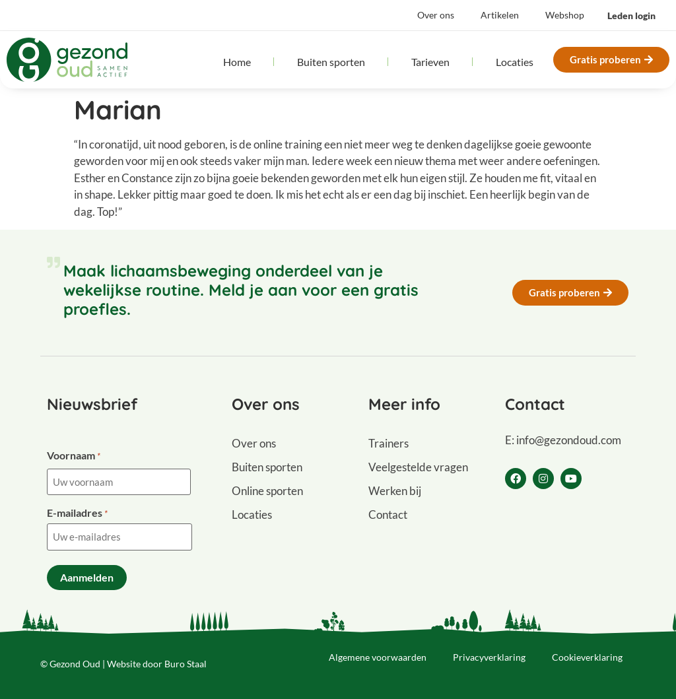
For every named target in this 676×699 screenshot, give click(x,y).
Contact (387, 514)
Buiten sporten (331, 61)
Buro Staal (185, 663)
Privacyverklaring (489, 657)
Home (237, 61)
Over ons (435, 14)
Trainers (388, 443)
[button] (631, 15)
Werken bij (394, 491)
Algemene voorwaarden (377, 657)
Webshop (564, 14)
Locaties (514, 61)
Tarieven (430, 61)
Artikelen (500, 14)
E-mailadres (77, 513)
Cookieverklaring (587, 657)
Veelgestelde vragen (418, 467)
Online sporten (267, 491)
